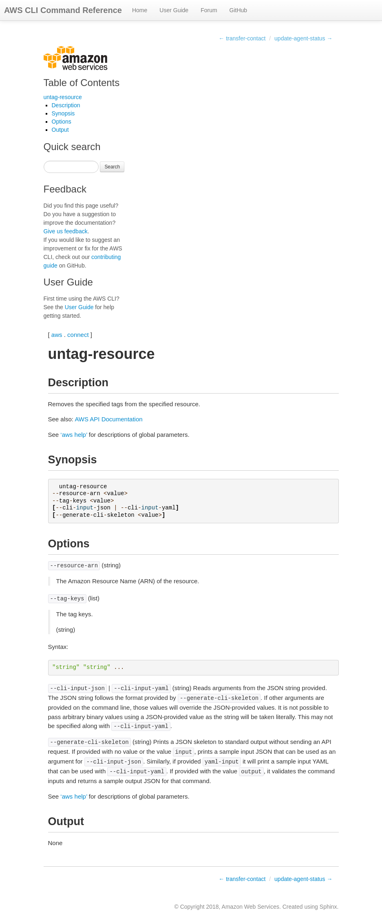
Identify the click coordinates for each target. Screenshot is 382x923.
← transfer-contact (242, 38)
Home (139, 10)
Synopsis (63, 113)
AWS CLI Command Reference (63, 10)
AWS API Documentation (108, 419)
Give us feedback (66, 231)
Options (61, 121)
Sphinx (328, 906)
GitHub (238, 10)
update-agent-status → (303, 38)
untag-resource (63, 97)
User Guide (173, 10)
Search (112, 167)
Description (66, 105)
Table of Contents (82, 82)
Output (60, 129)
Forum (209, 10)
